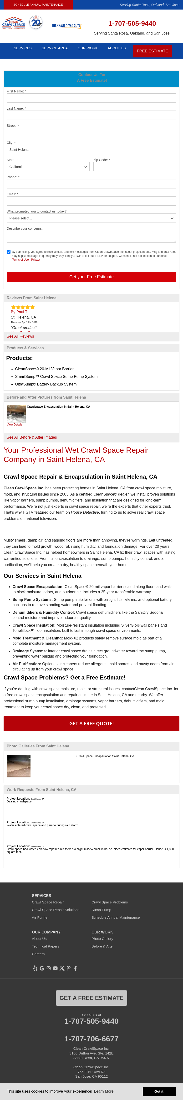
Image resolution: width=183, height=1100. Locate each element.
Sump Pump (101, 906)
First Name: (16, 87)
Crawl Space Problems (110, 898)
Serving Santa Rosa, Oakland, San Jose (149, 5)
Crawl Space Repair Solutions (55, 906)
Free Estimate (158, 48)
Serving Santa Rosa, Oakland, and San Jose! (132, 33)
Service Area (54, 48)
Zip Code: (101, 156)
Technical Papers (45, 942)
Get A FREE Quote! (91, 719)
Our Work (90, 48)
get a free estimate (91, 994)
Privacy (35, 255)
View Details (14, 420)
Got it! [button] (159, 1091)
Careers (38, 950)
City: (11, 139)
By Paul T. (19, 308)
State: (12, 156)
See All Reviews (20, 332)
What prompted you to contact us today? (36, 207)
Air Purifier (40, 913)
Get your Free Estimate (91, 272)
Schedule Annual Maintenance (38, 4)
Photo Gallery (102, 935)
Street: (13, 121)
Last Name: (16, 104)
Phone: (13, 173)
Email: (12, 190)
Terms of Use (20, 255)
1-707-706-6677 (91, 1035)
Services (19, 48)
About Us (122, 48)
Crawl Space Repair (48, 898)
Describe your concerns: (25, 224)
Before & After (103, 942)
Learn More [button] (104, 1091)
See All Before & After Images (32, 433)
